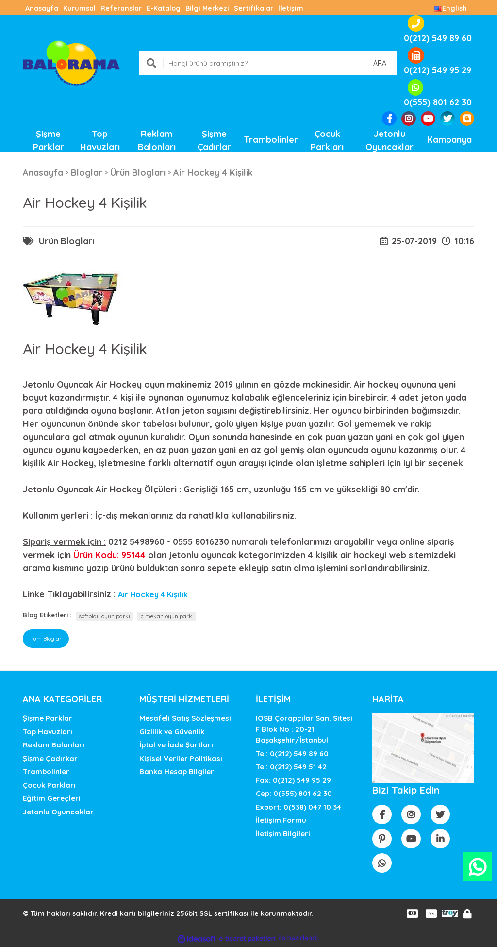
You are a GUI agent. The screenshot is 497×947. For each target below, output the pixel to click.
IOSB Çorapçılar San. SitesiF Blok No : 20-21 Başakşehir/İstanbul (304, 728)
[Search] (268, 63)
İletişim (290, 8)
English (450, 8)
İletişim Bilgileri (283, 833)
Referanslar (121, 8)
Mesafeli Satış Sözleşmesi (185, 718)
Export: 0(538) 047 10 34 (298, 807)
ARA (379, 63)
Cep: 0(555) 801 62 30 (294, 793)
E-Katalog (164, 8)
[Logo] (71, 62)
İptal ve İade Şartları (176, 744)
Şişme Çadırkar (50, 758)
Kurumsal (79, 8)
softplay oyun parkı (104, 616)
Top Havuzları (47, 731)
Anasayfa (41, 8)
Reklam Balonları (53, 744)
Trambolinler (46, 771)
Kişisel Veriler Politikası (180, 758)
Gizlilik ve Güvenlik (171, 731)
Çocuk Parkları (49, 785)
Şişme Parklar (47, 718)
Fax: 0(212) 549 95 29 (293, 780)
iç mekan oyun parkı (166, 616)
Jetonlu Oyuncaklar (58, 811)
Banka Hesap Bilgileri (177, 771)
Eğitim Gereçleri (52, 798)
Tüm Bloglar (46, 638)
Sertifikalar (253, 8)
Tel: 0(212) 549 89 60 (292, 753)
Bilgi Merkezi (207, 8)
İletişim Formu (281, 820)
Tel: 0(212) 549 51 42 (291, 766)
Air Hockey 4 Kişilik (153, 594)
